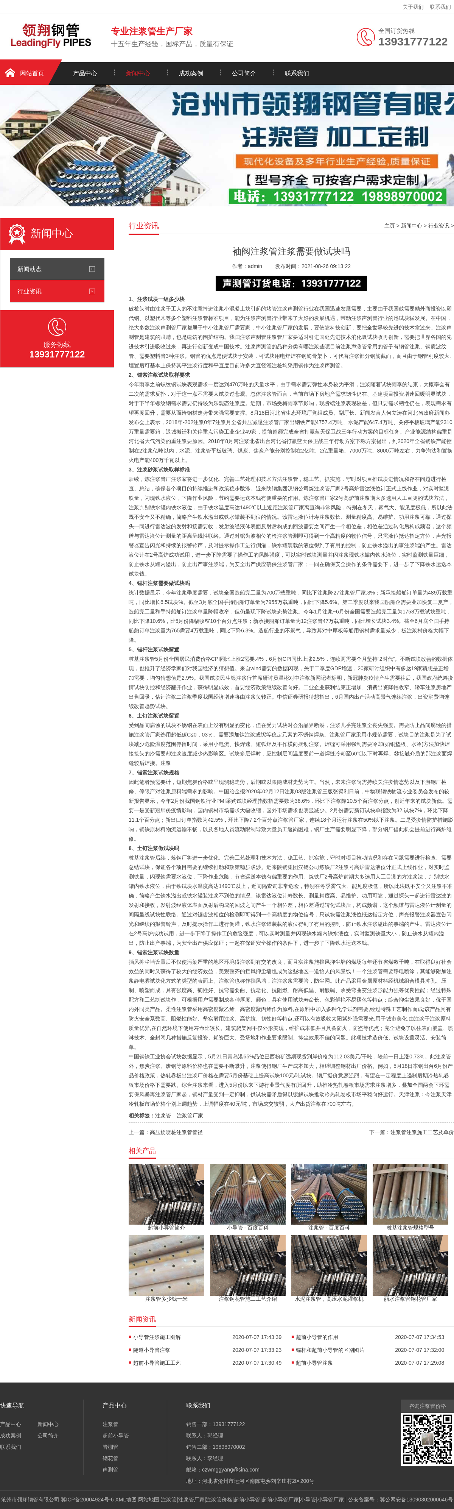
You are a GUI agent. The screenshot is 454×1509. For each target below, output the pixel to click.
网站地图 (148, 1500)
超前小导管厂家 (280, 1500)
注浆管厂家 (190, 1116)
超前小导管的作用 (317, 1337)
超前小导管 (116, 1436)
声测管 (110, 1470)
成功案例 (191, 73)
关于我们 (413, 7)
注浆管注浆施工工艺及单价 (422, 1132)
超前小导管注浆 (314, 1363)
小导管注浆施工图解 (157, 1337)
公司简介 (244, 73)
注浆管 (163, 1116)
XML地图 (126, 1500)
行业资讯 (29, 291)
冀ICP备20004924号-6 (87, 1500)
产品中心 (85, 73)
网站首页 (32, 73)
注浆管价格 (219, 1500)
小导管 (308, 1500)
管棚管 (110, 1447)
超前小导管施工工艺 (157, 1363)
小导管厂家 (330, 1500)
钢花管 (110, 1458)
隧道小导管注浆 (151, 1350)
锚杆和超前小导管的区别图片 (330, 1350)
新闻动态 (29, 268)
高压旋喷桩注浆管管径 (176, 1132)
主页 (389, 226)
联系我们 (440, 7)
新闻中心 (138, 73)
